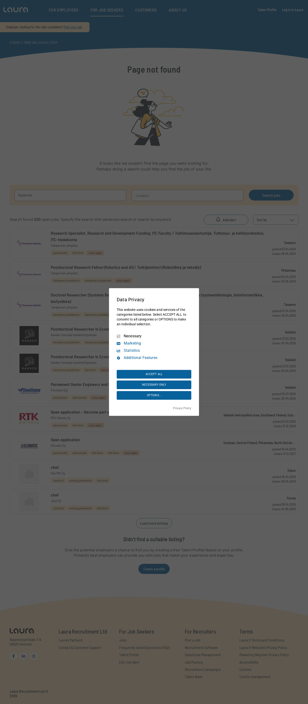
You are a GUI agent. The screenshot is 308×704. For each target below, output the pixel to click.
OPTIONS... (154, 395)
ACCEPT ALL (154, 374)
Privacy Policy (182, 408)
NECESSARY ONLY (154, 384)
